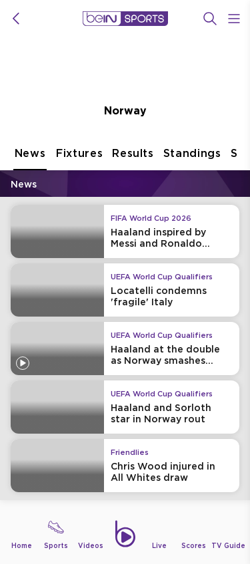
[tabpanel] (125, 339)
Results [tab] (133, 158)
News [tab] (30, 158)
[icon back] (16, 19)
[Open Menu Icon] (234, 19)
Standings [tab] (192, 158)
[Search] (210, 19)
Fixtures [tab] (79, 158)
